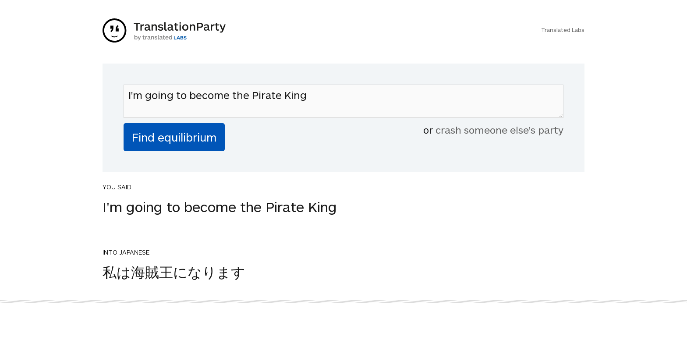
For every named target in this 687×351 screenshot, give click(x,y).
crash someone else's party (499, 129)
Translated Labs (562, 29)
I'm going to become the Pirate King (343, 101)
